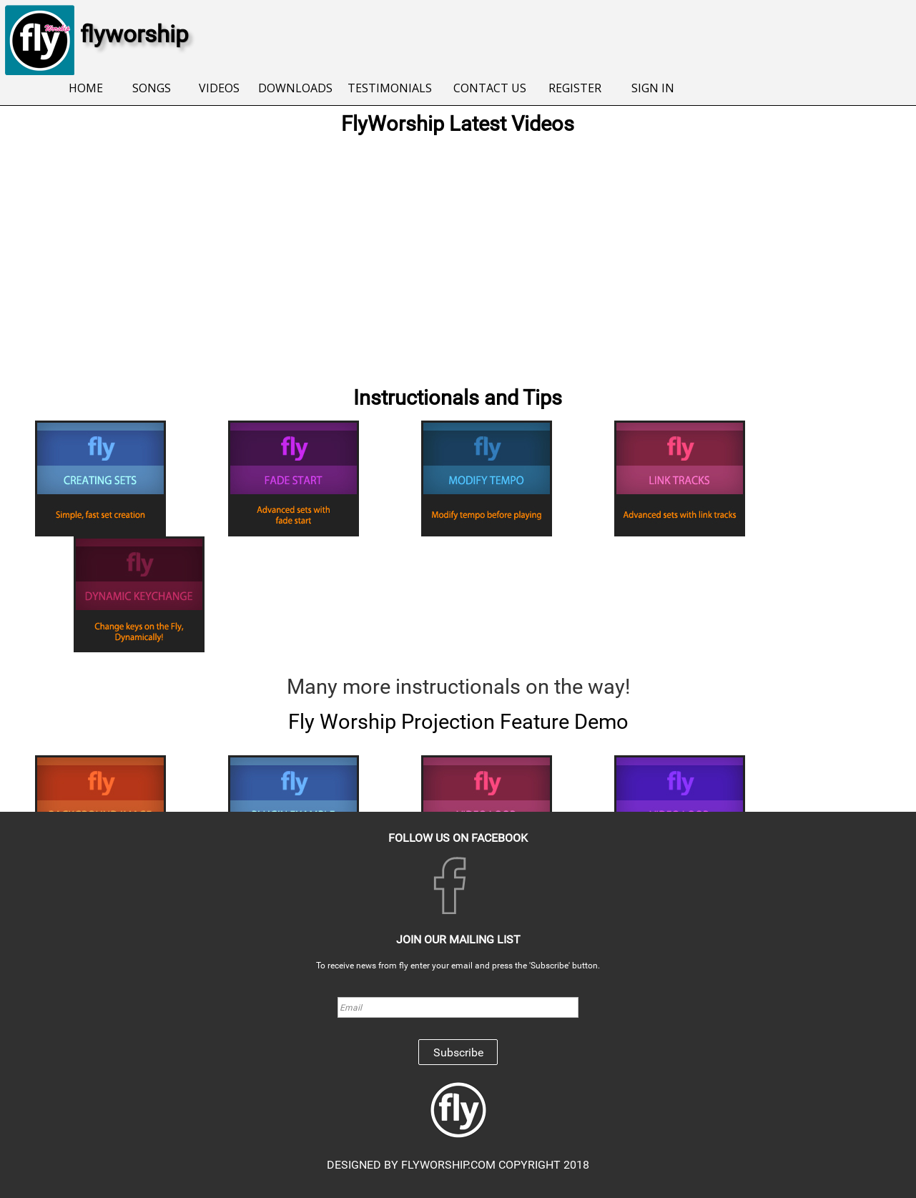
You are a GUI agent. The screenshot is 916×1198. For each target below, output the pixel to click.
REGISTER (574, 88)
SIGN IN (652, 88)
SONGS (151, 88)
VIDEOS (219, 88)
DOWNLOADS (295, 88)
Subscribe (458, 1052)
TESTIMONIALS (390, 88)
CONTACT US (489, 88)
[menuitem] (86, 89)
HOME (86, 88)
